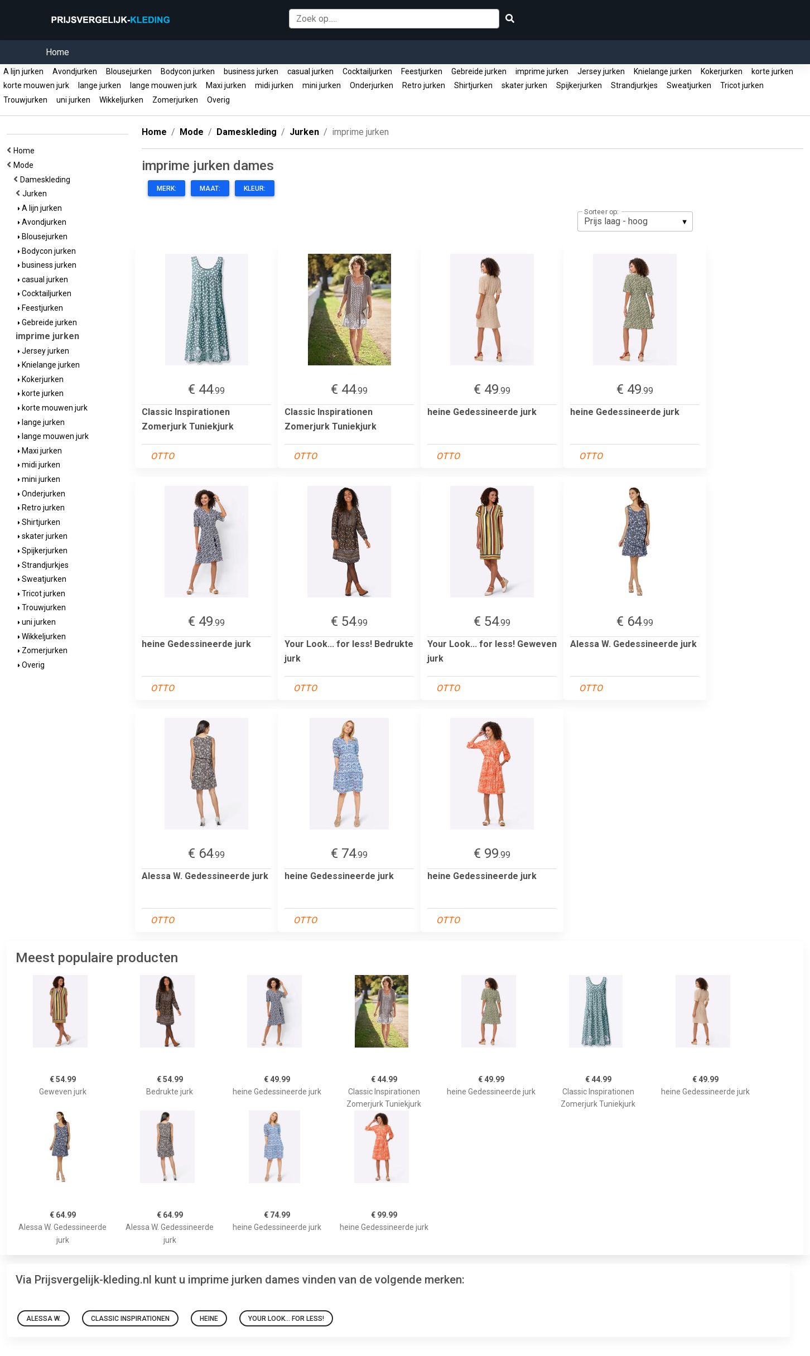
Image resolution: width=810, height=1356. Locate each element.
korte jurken (772, 71)
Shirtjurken (473, 85)
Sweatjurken (689, 85)
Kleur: (255, 188)
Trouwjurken (25, 99)
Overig (218, 99)
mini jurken (321, 85)
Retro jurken (424, 85)
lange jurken (99, 85)
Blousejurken (129, 71)
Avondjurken (74, 71)
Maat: (210, 188)
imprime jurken (542, 71)
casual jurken (310, 71)
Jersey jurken (601, 71)
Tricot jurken (742, 85)
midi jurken (274, 85)
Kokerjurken (721, 71)
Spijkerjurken (579, 85)
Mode (25, 165)
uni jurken (73, 99)
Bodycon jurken (187, 71)
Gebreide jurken (479, 71)
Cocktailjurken (367, 71)
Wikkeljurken (121, 99)
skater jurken (524, 85)
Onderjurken (371, 85)
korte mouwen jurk (36, 85)
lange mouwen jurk (163, 85)
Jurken (36, 193)
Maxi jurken (225, 85)
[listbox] (635, 221)
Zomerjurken (175, 99)
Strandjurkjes (634, 85)
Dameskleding (47, 179)
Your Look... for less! (286, 1319)
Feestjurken (422, 71)
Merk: (166, 188)
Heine (209, 1319)
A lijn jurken (23, 71)
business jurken (251, 71)
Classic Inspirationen (130, 1319)
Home (57, 52)
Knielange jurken (662, 71)
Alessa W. (43, 1319)
